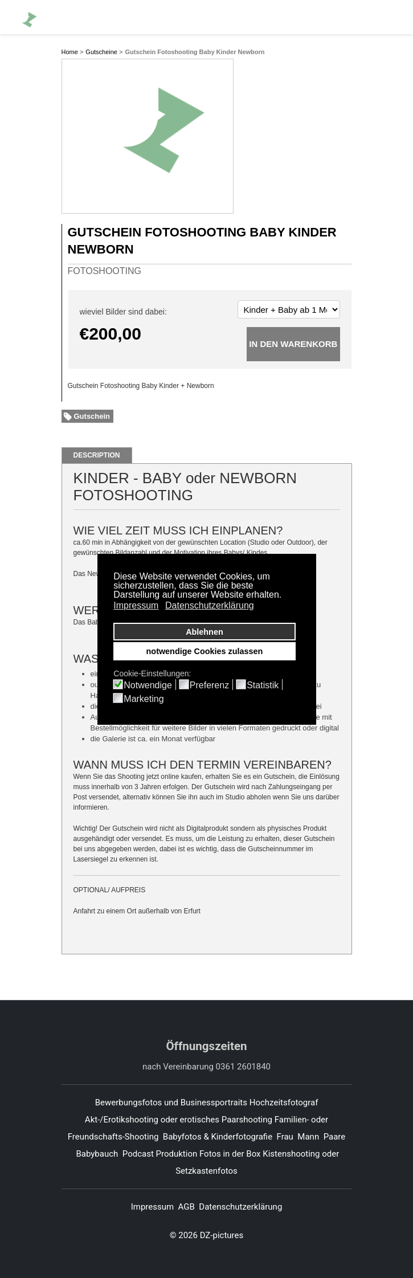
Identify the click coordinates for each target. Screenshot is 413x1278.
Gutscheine (101, 51)
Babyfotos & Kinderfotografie (217, 1137)
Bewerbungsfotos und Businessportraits (171, 1102)
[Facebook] (328, 16)
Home (70, 51)
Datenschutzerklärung (240, 1207)
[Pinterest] (348, 16)
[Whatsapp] (368, 16)
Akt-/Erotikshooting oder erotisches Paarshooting (178, 1119)
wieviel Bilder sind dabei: (123, 311)
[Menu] (390, 17)
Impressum (152, 1207)
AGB (186, 1207)
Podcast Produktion (159, 1154)
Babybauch (97, 1154)
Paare (335, 1137)
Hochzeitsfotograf (285, 1102)
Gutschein (92, 416)
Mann (308, 1137)
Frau (285, 1137)
